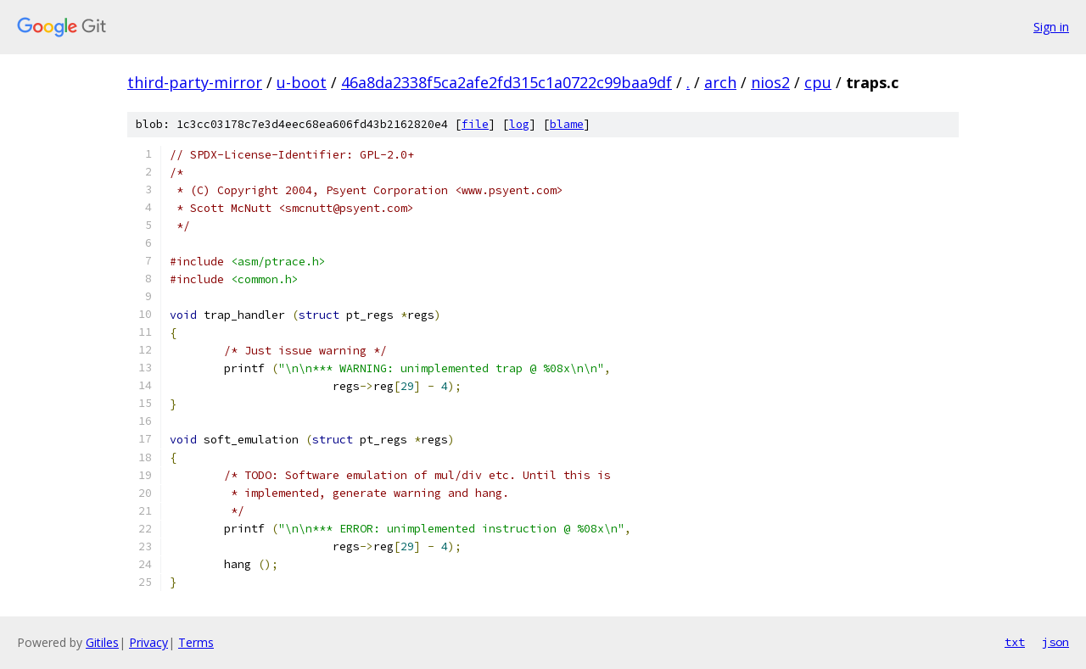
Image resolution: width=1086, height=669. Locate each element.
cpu (817, 82)
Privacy (148, 642)
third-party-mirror (194, 82)
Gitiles (102, 642)
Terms (196, 642)
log (519, 124)
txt (1015, 641)
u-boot (302, 82)
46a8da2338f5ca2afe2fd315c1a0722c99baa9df (506, 82)
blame (567, 124)
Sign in (1051, 27)
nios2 (770, 82)
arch (720, 82)
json (1055, 641)
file (475, 124)
